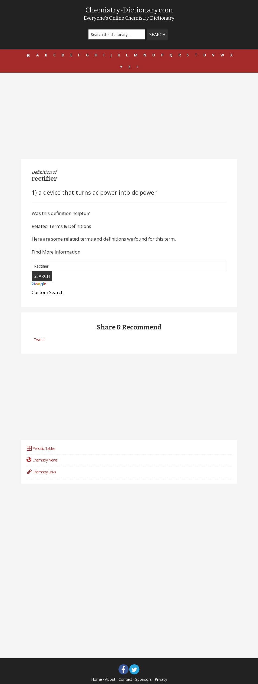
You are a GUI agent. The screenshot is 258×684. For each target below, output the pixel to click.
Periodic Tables (40, 437)
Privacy (161, 669)
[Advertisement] (129, 105)
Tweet (39, 329)
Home (96, 669)
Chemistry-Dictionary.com (129, 9)
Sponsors (143, 669)
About (110, 669)
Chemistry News (41, 449)
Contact (125, 669)
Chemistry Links (41, 461)
